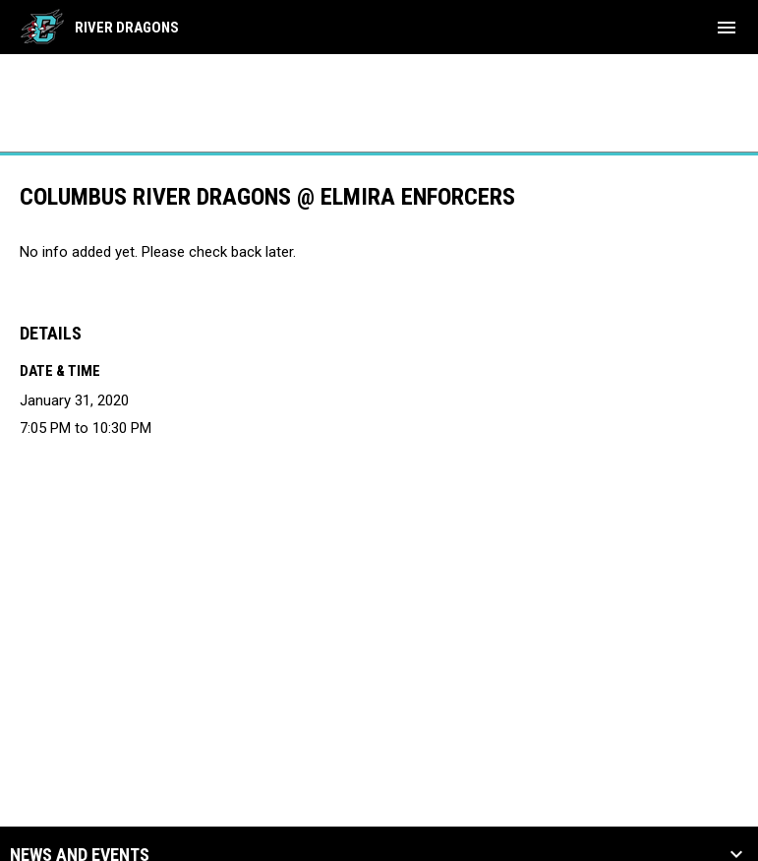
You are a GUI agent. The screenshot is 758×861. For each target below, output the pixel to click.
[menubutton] (726, 27)
